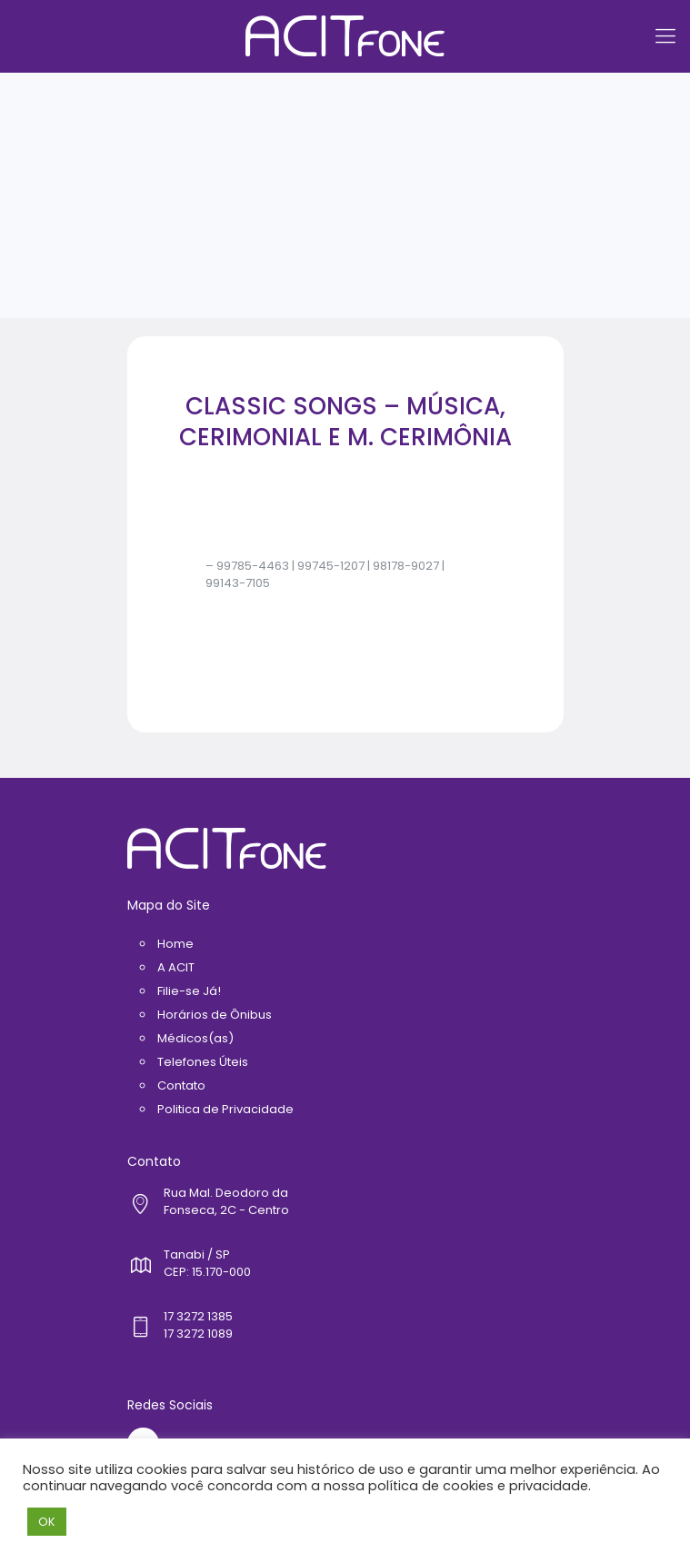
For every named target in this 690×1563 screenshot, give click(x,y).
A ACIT (176, 967)
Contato (181, 1085)
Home (175, 943)
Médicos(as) (195, 1038)
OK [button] (46, 1521)
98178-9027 (406, 565)
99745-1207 (331, 565)
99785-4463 (252, 565)
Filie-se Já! (189, 991)
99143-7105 (237, 583)
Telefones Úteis (202, 1061)
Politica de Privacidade (225, 1109)
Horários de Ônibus (214, 1014)
